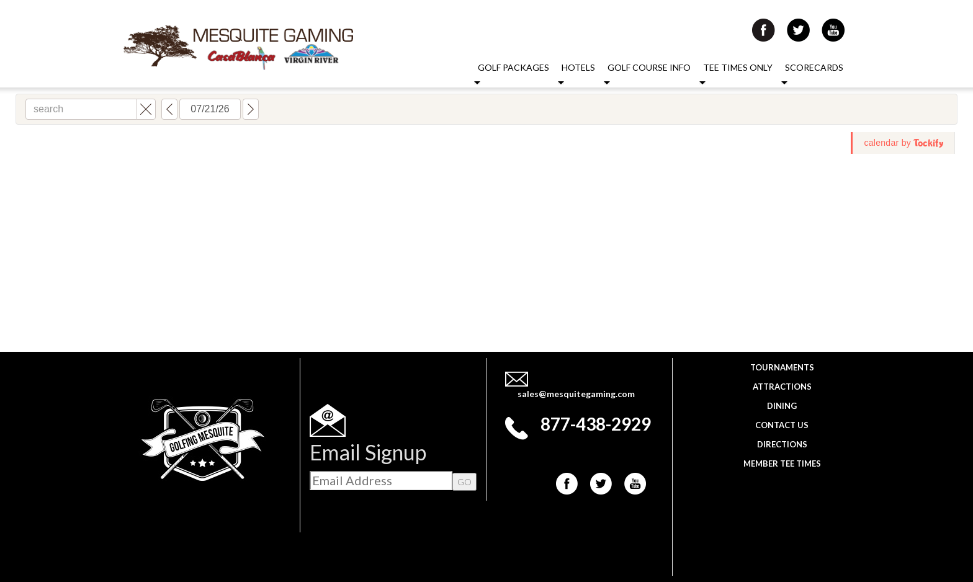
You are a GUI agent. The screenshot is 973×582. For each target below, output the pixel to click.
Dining (782, 406)
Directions (782, 444)
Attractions (782, 387)
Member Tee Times (782, 463)
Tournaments (782, 367)
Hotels (578, 67)
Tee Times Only (738, 67)
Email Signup (368, 452)
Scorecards (814, 67)
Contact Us (782, 425)
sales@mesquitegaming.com (576, 393)
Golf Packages (513, 67)
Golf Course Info (649, 67)
